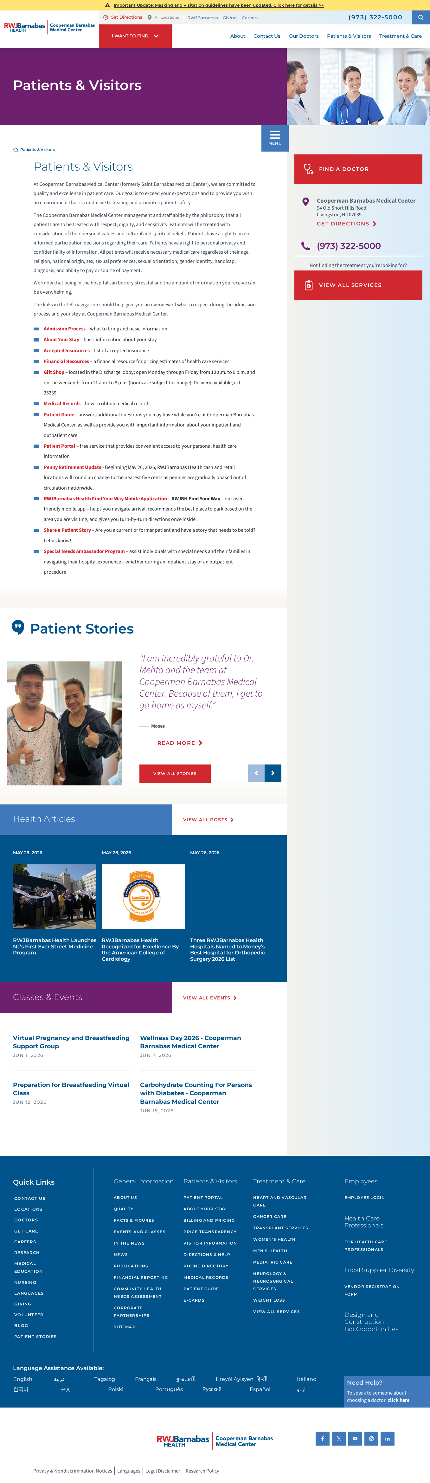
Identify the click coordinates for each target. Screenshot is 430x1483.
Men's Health (270, 1250)
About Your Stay (61, 339)
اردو (301, 1389)
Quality (123, 1209)
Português (169, 1389)
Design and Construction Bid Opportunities (371, 1322)
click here (398, 1400)
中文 (66, 1389)
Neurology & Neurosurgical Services (273, 1281)
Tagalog (104, 1379)
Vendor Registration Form (372, 1290)
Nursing (25, 1282)
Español (260, 1389)
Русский (211, 1389)
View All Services (343, 285)
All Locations (163, 17)
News (121, 1254)
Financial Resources (66, 361)
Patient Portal (59, 446)
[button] (421, 17)
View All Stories (175, 773)
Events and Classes (140, 1231)
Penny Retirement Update (72, 467)
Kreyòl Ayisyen (235, 1379)
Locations (28, 1209)
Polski (115, 1389)
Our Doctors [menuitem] (304, 36)
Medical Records (62, 403)
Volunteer (28, 1314)
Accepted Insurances (67, 350)
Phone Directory (205, 1266)
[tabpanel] (64, 723)
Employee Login (364, 1197)
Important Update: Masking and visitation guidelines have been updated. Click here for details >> (219, 5)
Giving (230, 17)
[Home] (49, 29)
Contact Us (30, 1198)
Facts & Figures (134, 1220)
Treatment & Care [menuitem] (400, 36)
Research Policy (202, 1470)
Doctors (26, 1220)
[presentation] (210, 703)
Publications (131, 1266)
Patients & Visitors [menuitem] (349, 36)
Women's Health (274, 1239)
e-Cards (193, 1300)
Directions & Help (206, 1254)
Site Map (125, 1326)
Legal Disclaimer (162, 1470)
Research (27, 1252)
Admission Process (65, 329)
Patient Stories (35, 1336)
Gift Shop (54, 372)
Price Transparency (210, 1231)
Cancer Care (269, 1216)
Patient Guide (59, 415)
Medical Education (28, 1267)
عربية (60, 1379)
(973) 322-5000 (349, 246)
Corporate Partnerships (132, 1311)
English (22, 1379)
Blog (21, 1325)
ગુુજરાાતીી (186, 1379)
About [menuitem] (237, 36)
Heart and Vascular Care (280, 1201)
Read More (176, 743)
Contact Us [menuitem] (267, 36)
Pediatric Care (272, 1262)
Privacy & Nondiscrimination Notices (72, 1470)
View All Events (207, 998)
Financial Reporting (141, 1277)
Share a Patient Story (67, 530)
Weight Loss (269, 1300)
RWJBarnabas (202, 17)
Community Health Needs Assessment (138, 1292)
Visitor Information (210, 1243)
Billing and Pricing (209, 1220)
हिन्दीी (261, 1379)
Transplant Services (280, 1228)
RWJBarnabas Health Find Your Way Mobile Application (105, 499)
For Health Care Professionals (366, 1245)
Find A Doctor (336, 169)
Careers (250, 17)
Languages (29, 1293)
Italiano (306, 1379)
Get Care (26, 1231)
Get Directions (122, 17)
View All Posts (205, 820)
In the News (129, 1243)
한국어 (21, 1389)
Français (146, 1379)
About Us (125, 1197)
